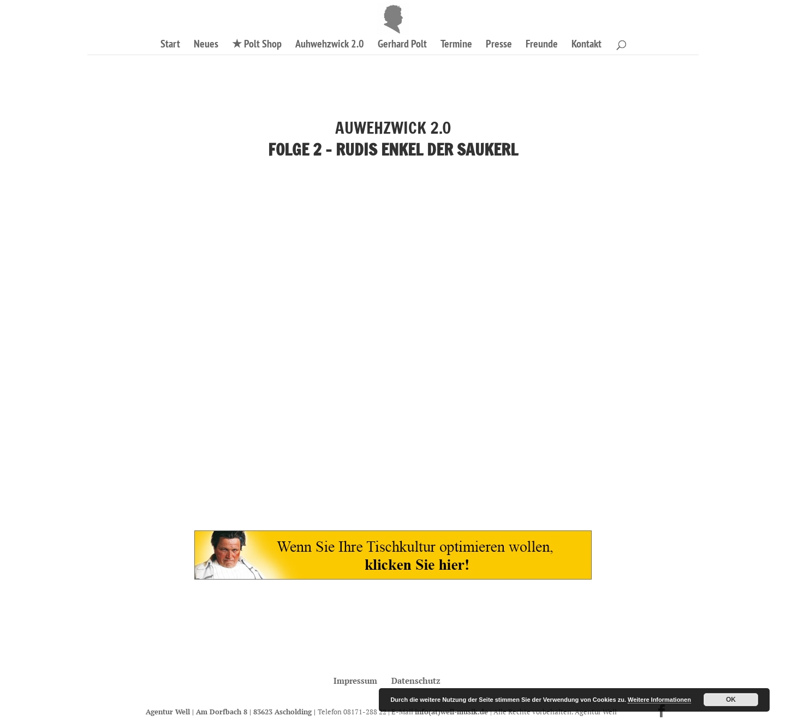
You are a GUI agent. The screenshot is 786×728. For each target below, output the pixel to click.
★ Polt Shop (257, 45)
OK (731, 699)
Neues (206, 45)
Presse (499, 45)
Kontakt (586, 45)
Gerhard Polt (402, 45)
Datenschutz (415, 680)
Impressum (355, 680)
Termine (456, 45)
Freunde (542, 45)
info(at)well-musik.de (452, 712)
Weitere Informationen (659, 699)
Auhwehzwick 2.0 (329, 45)
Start (170, 45)
